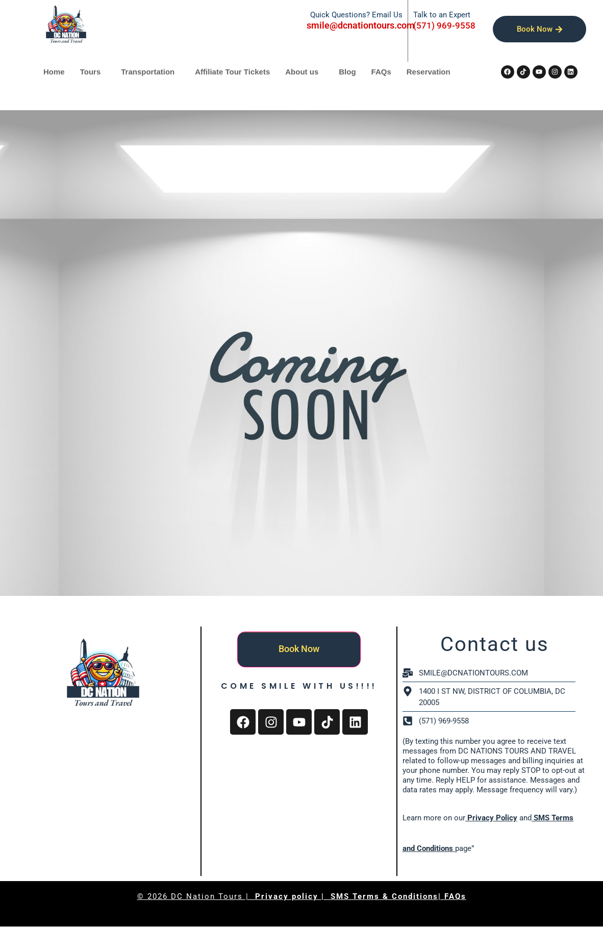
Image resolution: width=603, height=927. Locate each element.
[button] (93, 71)
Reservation (428, 71)
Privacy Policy (491, 817)
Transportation (147, 71)
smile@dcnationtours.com (361, 25)
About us (301, 71)
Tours (90, 71)
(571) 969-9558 (444, 25)
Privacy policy (288, 896)
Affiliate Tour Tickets (232, 71)
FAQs (381, 71)
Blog (347, 71)
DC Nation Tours (207, 896)
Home (54, 71)
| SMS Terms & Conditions (379, 896)
